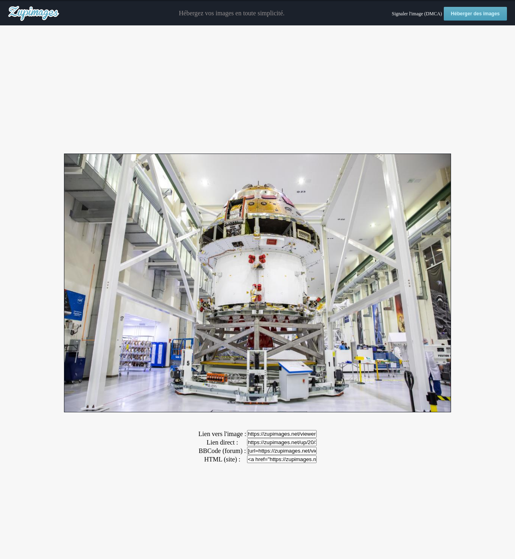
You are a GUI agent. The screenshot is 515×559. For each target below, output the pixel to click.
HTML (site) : (222, 459)
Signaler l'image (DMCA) (417, 14)
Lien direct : (222, 442)
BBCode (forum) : (222, 450)
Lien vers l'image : (222, 433)
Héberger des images (475, 14)
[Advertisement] (257, 89)
